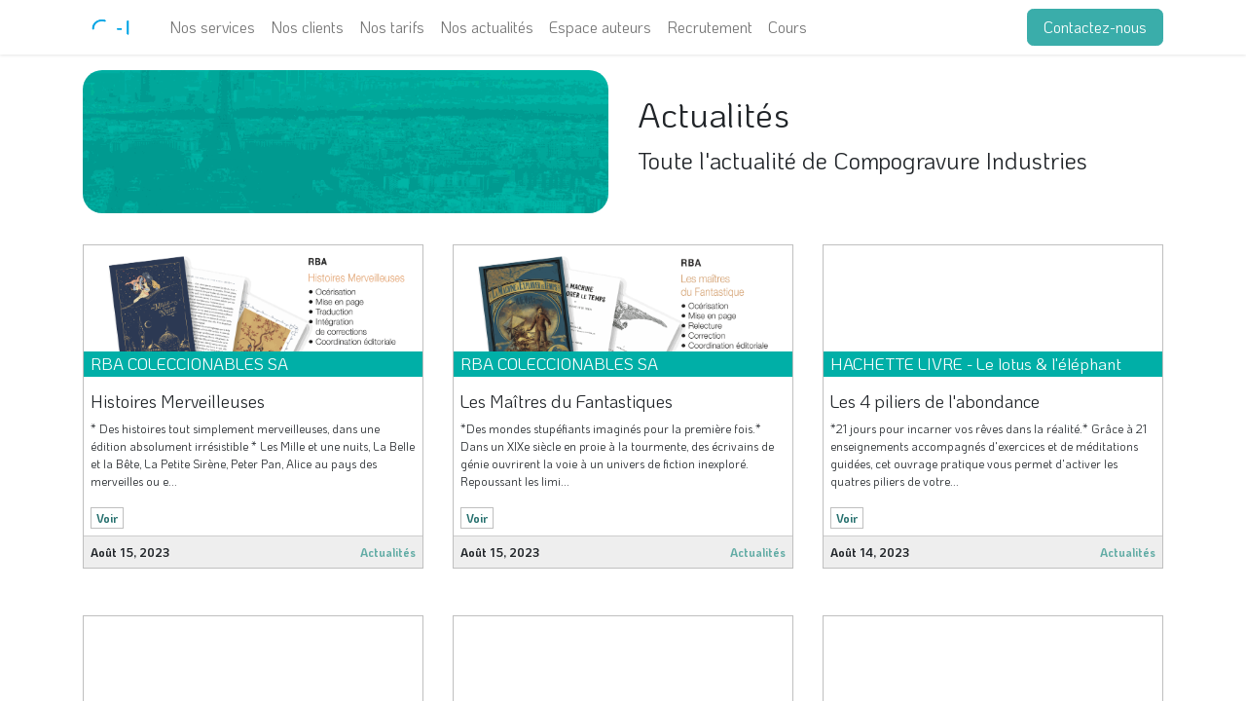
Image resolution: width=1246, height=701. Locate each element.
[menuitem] (212, 27)
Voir (107, 518)
